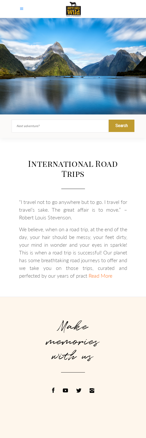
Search (121, 125)
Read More (100, 275)
